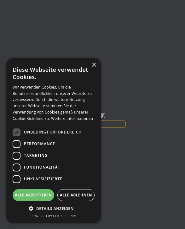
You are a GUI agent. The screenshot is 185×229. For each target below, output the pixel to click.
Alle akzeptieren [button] (33, 195)
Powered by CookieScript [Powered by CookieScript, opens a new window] (54, 216)
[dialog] (53, 140)
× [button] (93, 65)
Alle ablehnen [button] (76, 195)
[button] (54, 208)
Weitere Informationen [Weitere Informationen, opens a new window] (72, 118)
